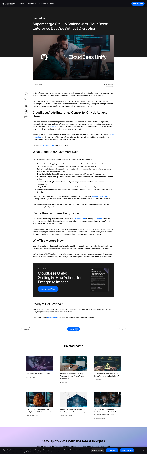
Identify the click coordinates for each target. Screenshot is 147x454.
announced (98, 219)
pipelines (53, 127)
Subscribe (109, 84)
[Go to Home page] (8, 4)
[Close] (143, 450)
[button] (22, 4)
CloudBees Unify (79, 219)
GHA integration (48, 145)
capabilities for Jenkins (99, 196)
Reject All (112, 450)
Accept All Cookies (127, 450)
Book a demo (52, 317)
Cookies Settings (97, 450)
